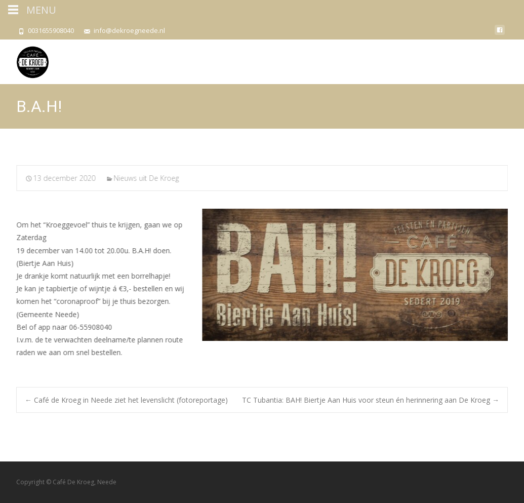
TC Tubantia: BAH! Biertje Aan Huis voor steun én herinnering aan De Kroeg (370, 400)
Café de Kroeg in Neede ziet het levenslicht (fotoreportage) (126, 400)
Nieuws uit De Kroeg (147, 178)
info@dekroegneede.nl (129, 30)
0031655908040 (51, 30)
